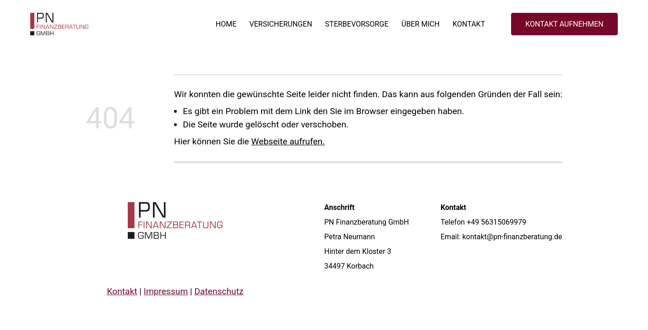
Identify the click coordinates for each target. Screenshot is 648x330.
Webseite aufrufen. (288, 141)
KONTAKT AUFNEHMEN (564, 24)
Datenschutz (218, 291)
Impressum (165, 291)
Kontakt (468, 24)
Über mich (420, 24)
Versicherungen (280, 24)
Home (225, 24)
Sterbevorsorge (356, 24)
